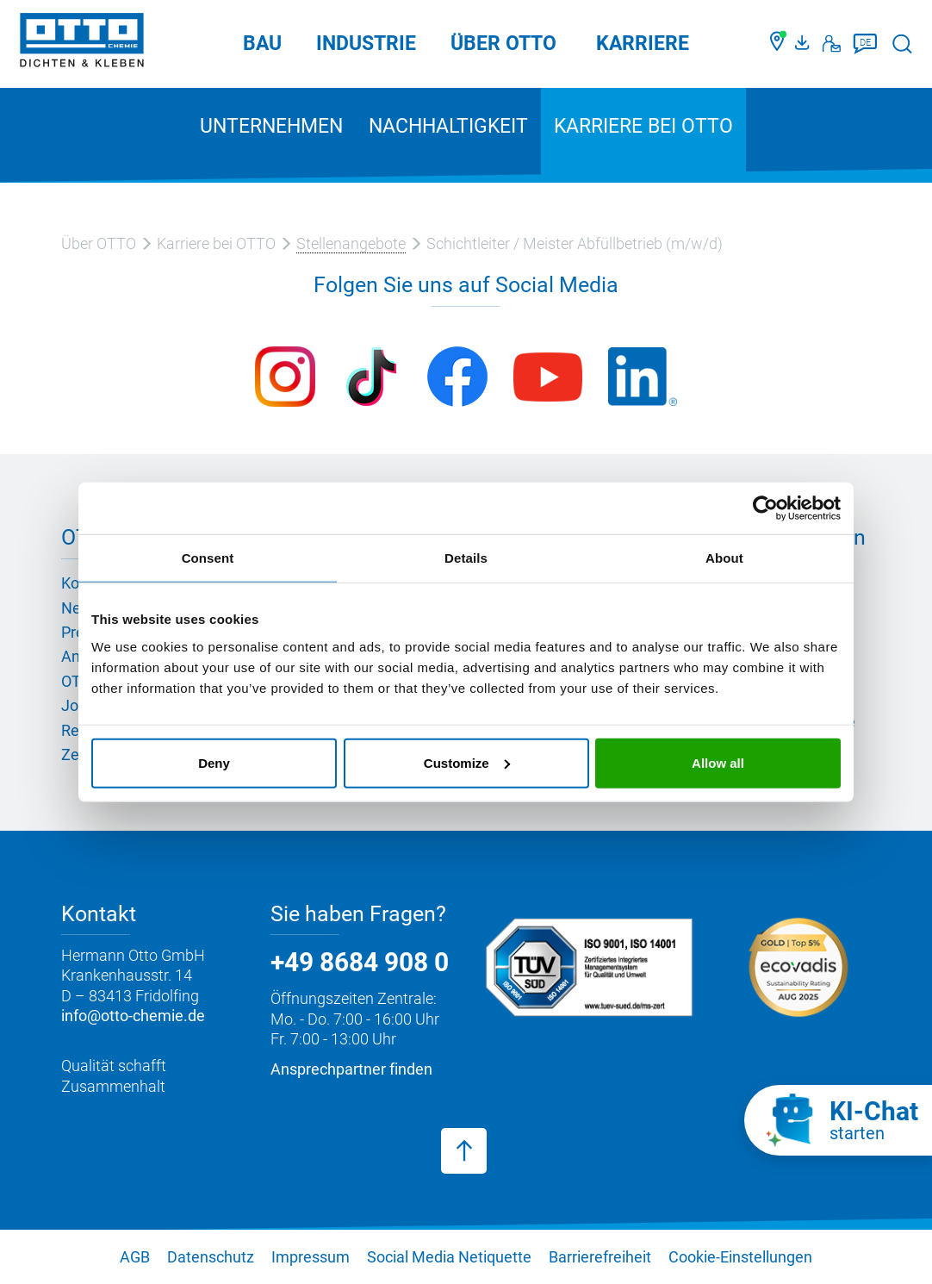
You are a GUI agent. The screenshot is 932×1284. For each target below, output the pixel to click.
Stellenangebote (351, 243)
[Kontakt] (832, 44)
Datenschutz (210, 1257)
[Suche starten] (902, 43)
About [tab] (724, 558)
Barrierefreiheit (600, 1257)
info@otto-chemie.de (133, 1016)
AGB (135, 1257)
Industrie (366, 43)
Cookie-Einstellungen (740, 1257)
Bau (262, 43)
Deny (214, 762)
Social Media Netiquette (449, 1257)
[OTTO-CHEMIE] (82, 43)
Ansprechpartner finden (351, 1069)
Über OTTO (503, 43)
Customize (467, 762)
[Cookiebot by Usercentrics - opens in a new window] (765, 508)
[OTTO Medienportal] (804, 44)
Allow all (718, 762)
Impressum (310, 1257)
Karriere (642, 43)
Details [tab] (466, 558)
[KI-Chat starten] (838, 1120)
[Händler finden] (778, 44)
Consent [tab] (208, 558)
